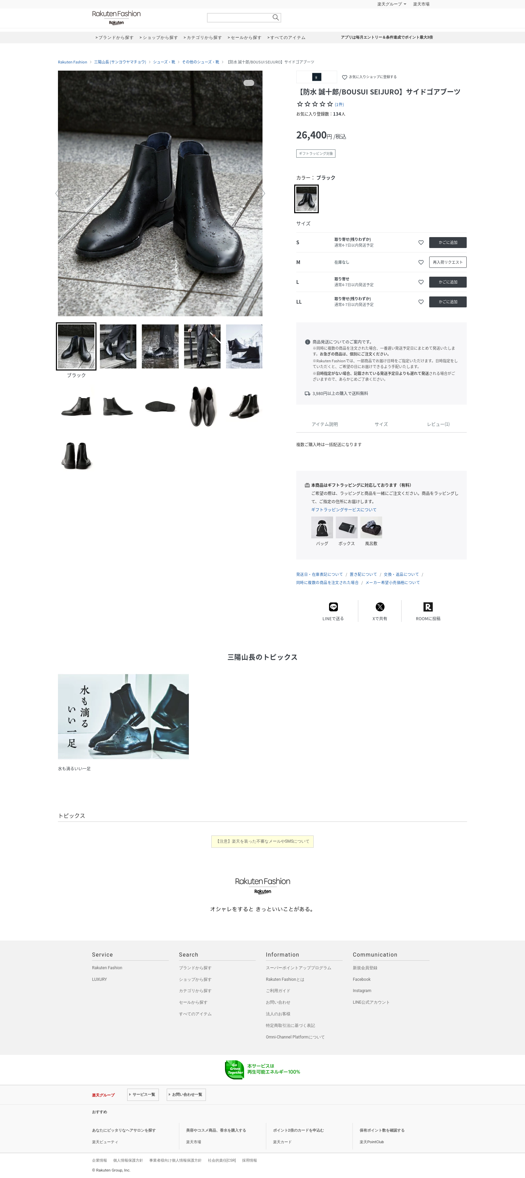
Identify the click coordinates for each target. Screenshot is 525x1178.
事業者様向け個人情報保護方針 (175, 1160)
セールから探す (193, 1002)
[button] (59, 193)
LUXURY (99, 979)
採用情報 (249, 1160)
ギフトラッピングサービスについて (344, 510)
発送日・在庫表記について (319, 574)
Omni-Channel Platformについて (295, 1037)
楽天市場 (421, 4)
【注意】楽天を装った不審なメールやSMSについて (262, 841)
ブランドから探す (195, 967)
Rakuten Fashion (145, 18)
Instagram (362, 990)
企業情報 (99, 1160)
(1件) (339, 104)
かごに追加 (448, 242)
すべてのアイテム (195, 1014)
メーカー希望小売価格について (392, 582)
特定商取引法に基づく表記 (290, 1025)
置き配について (363, 574)
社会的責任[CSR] (222, 1160)
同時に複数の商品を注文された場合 (327, 582)
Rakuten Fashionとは (285, 979)
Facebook (362, 979)
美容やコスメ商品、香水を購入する (216, 1130)
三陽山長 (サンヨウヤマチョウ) (120, 62)
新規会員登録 (365, 967)
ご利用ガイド (278, 990)
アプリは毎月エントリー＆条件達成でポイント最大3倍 (387, 37)
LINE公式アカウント (371, 1002)
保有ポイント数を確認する (382, 1130)
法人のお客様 (278, 1014)
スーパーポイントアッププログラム (298, 967)
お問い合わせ (278, 1002)
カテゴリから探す (195, 990)
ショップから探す (195, 979)
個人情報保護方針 (128, 1160)
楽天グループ (389, 4)
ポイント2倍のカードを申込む (298, 1130)
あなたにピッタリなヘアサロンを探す (124, 1130)
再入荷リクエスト (448, 262)
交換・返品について (401, 574)
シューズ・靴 (164, 62)
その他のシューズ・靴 (200, 62)
